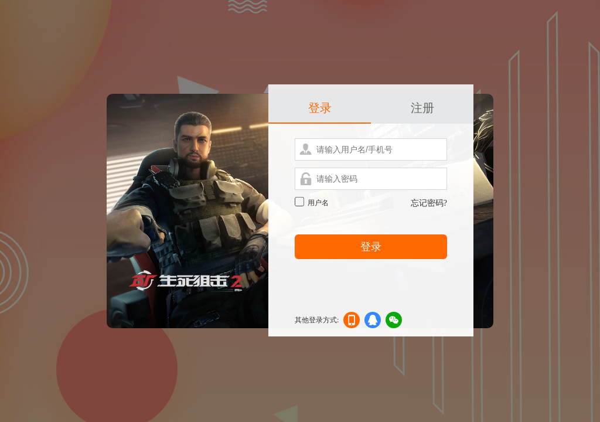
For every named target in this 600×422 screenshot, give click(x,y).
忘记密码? (429, 203)
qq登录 (372, 322)
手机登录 (351, 322)
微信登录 (394, 322)
